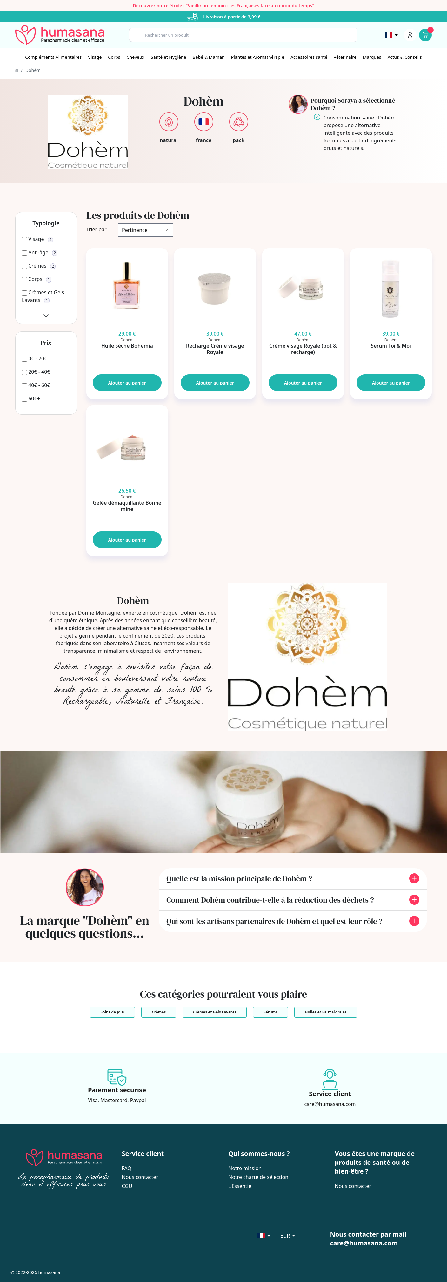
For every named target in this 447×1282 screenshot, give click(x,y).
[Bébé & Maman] (209, 57)
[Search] (243, 35)
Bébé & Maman (209, 57)
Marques (372, 57)
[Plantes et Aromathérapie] (257, 57)
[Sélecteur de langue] (391, 35)
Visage (95, 57)
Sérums (270, 1012)
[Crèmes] (39, 265)
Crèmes (159, 1012)
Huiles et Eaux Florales (325, 1012)
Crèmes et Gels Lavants (214, 1012)
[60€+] (31, 398)
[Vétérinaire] (345, 57)
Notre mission (245, 1168)
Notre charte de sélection (258, 1177)
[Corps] (114, 57)
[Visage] (95, 57)
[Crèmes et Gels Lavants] (46, 300)
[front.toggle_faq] (414, 878)
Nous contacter (140, 1177)
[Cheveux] (135, 57)
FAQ (126, 1168)
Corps (114, 57)
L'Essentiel (240, 1186)
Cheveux (135, 57)
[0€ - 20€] (34, 358)
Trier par (96, 229)
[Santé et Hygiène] (169, 57)
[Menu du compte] (410, 35)
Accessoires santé (308, 57)
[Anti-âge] (39, 252)
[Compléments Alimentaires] (53, 57)
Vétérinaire (345, 57)
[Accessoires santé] (308, 57)
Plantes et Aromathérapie (257, 57)
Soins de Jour (112, 1012)
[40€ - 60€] (36, 385)
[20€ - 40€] (36, 371)
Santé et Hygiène (168, 57)
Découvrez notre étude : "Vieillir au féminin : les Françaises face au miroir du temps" (223, 6)
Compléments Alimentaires (53, 57)
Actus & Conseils (405, 57)
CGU (127, 1186)
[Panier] (425, 35)
